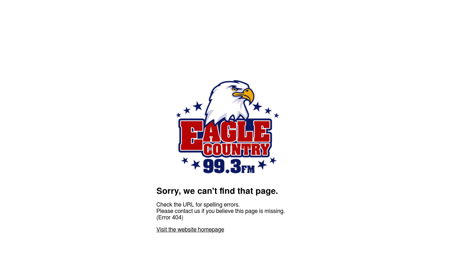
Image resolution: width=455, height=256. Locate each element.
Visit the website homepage (190, 230)
